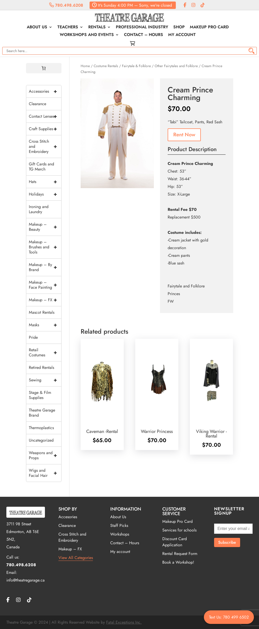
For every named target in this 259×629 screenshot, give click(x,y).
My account (182, 35)
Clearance (37, 104)
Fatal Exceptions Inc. (124, 622)
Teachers (67, 27)
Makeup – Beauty (45, 227)
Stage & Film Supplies (40, 395)
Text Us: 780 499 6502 (229, 617)
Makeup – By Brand (45, 267)
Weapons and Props (45, 455)
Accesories (67, 517)
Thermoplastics (41, 428)
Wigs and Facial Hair (45, 473)
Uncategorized (41, 440)
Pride (33, 337)
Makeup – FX (45, 300)
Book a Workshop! (178, 562)
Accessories (45, 91)
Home (85, 65)
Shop (179, 27)
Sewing (45, 380)
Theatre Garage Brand (42, 412)
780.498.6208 (66, 5)
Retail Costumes (45, 352)
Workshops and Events (87, 35)
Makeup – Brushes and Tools (45, 247)
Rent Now (184, 134)
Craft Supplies (45, 129)
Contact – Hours (143, 35)
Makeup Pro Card (209, 27)
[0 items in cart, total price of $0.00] (44, 68)
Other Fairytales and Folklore (176, 65)
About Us (37, 27)
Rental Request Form (179, 554)
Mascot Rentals (41, 312)
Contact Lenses (45, 116)
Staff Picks (119, 525)
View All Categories (75, 558)
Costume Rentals (106, 65)
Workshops (119, 534)
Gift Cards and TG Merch (41, 166)
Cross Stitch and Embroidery (45, 146)
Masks (45, 325)
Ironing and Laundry (38, 209)
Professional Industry (142, 27)
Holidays (45, 194)
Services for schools (179, 530)
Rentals (97, 27)
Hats (45, 182)
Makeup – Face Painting (45, 285)
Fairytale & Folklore (136, 65)
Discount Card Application (174, 542)
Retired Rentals (41, 367)
